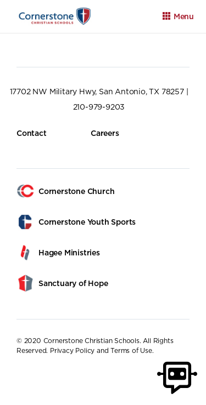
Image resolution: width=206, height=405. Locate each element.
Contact (31, 133)
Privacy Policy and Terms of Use (101, 350)
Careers (105, 133)
